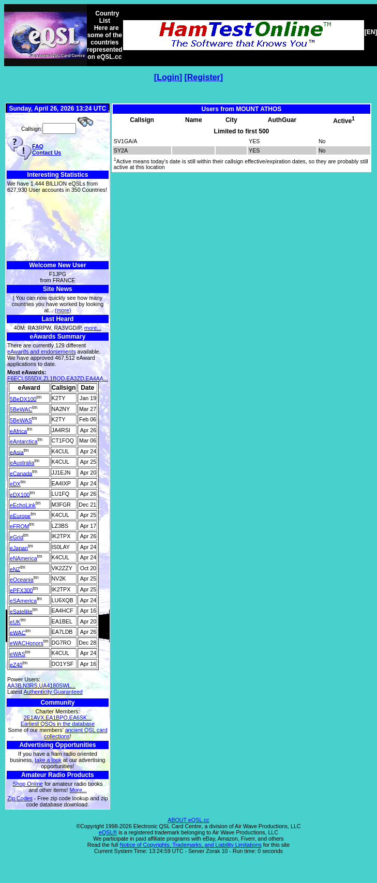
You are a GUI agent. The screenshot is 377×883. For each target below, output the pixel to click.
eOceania (22, 579)
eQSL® (108, 832)
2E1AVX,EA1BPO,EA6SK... (58, 717)
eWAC (17, 632)
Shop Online (27, 784)
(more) (63, 310)
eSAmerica (23, 601)
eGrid (16, 537)
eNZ (15, 569)
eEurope (20, 515)
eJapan (19, 547)
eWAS (17, 654)
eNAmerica (23, 558)
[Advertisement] (57, 227)
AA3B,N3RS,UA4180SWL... (41, 685)
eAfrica (18, 431)
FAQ (37, 146)
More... (78, 790)
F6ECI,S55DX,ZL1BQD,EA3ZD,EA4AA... (57, 378)
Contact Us (46, 152)
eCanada (21, 473)
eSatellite (21, 611)
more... (92, 328)
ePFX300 (21, 590)
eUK (15, 622)
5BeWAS (21, 420)
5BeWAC (21, 409)
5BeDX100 (23, 398)
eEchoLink (23, 505)
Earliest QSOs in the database (58, 724)
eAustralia (22, 463)
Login (168, 77)
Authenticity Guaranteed (52, 692)
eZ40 (16, 664)
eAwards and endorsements (41, 351)
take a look (48, 760)
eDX (15, 484)
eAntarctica (23, 441)
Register (203, 77)
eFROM (19, 526)
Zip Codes (20, 798)
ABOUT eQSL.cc (188, 820)
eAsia (17, 452)
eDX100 (20, 494)
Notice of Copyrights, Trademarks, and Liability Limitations (191, 845)
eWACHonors (26, 643)
